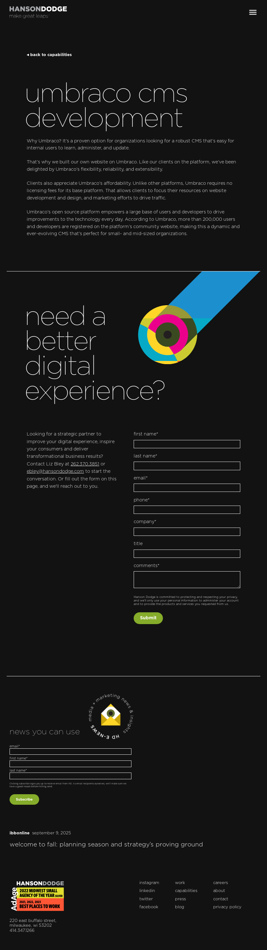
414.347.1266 (22, 931)
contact (220, 899)
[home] (38, 12)
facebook (148, 907)
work (180, 883)
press (180, 899)
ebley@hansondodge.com (55, 471)
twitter (146, 899)
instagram (149, 883)
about (219, 891)
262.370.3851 (85, 464)
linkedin (147, 891)
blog (179, 907)
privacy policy (227, 907)
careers (220, 883)
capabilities (186, 891)
